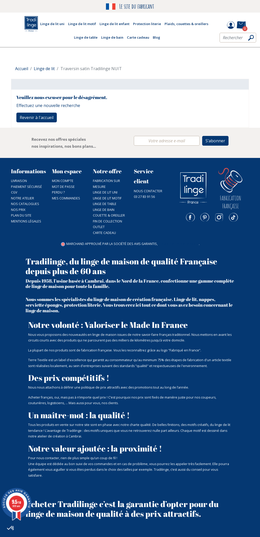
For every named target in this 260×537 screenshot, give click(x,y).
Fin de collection (107, 221)
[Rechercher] (238, 37)
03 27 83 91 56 (144, 197)
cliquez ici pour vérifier (178, 244)
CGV (14, 192)
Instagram (219, 217)
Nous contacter (148, 191)
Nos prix (18, 210)
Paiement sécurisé (26, 187)
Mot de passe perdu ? (63, 190)
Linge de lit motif (107, 198)
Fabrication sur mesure (106, 184)
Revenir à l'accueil (36, 117)
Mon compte (62, 181)
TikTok (233, 217)
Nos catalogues (25, 204)
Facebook (190, 217)
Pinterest (205, 217)
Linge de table (104, 204)
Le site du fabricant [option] (130, 6)
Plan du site (21, 215)
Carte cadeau (104, 233)
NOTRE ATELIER (22, 198)
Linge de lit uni (105, 192)
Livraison (19, 181)
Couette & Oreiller (109, 215)
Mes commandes (66, 198)
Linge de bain (103, 210)
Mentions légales (26, 221)
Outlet (99, 227)
